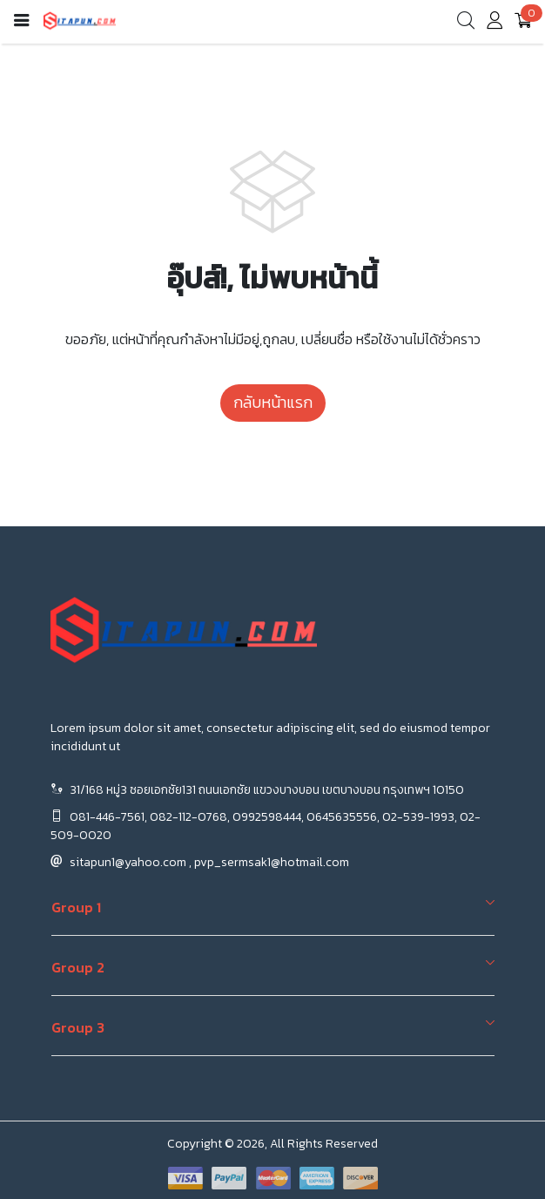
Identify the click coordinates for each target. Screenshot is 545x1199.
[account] (494, 24)
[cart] (523, 22)
